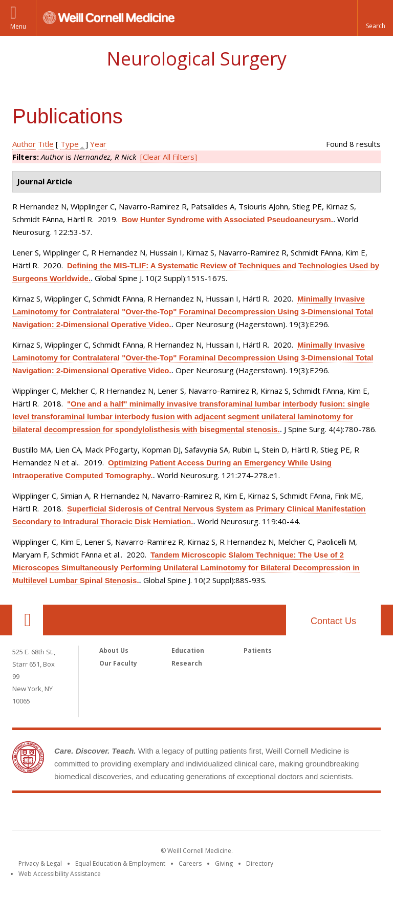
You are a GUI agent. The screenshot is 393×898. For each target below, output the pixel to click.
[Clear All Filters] (168, 157)
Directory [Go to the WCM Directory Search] (259, 863)
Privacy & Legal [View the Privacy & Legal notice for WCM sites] (40, 863)
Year (98, 144)
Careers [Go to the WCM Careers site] (190, 863)
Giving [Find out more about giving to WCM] (224, 863)
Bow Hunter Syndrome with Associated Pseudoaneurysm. (227, 219)
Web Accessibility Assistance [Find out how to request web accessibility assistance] (59, 873)
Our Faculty (118, 663)
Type (69, 144)
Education (187, 650)
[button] (375, 18)
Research (186, 663)
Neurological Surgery (196, 58)
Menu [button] (18, 26)
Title (46, 144)
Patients (258, 650)
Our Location (27, 620)
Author (24, 144)
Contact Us (333, 621)
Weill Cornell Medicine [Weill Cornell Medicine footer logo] (196, 813)
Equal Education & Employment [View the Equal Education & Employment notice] (120, 863)
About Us (113, 650)
